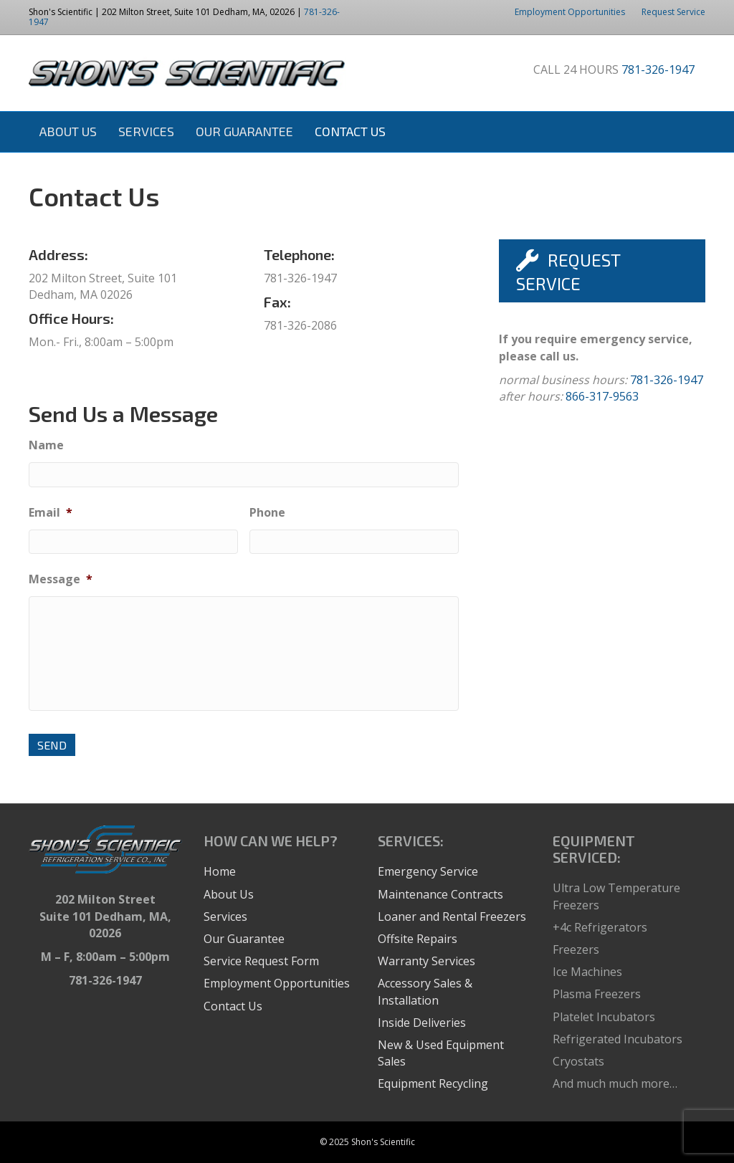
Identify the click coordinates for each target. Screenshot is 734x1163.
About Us (68, 131)
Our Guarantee (244, 131)
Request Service (673, 12)
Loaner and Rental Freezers (452, 916)
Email (50, 512)
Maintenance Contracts (440, 894)
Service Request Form (261, 961)
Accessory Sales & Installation (425, 991)
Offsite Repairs (417, 939)
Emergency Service (428, 871)
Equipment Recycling (433, 1083)
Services (146, 131)
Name (46, 445)
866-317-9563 (602, 396)
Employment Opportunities (570, 12)
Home (220, 871)
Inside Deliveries (422, 1022)
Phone (267, 512)
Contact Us (350, 131)
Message (60, 579)
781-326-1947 (658, 69)
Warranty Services (426, 961)
